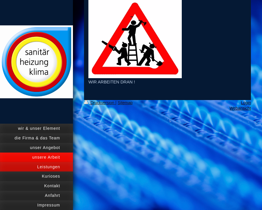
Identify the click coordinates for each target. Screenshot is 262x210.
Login (246, 102)
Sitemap (125, 102)
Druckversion (99, 102)
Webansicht (240, 108)
